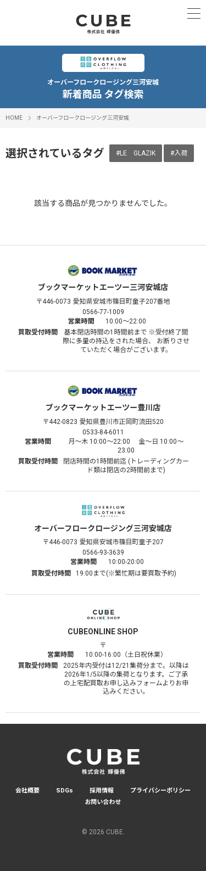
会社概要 (27, 790)
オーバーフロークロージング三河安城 (82, 118)
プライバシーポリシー (160, 790)
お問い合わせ (103, 802)
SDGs (64, 790)
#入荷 (178, 153)
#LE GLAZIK (135, 153)
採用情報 (102, 790)
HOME (14, 118)
